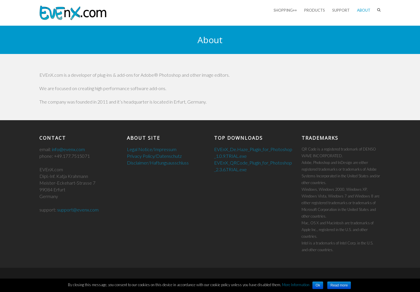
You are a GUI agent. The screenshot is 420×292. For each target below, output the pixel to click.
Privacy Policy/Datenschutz (154, 156)
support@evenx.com (78, 209)
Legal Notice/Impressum (151, 149)
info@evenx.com (68, 149)
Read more (339, 285)
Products (314, 10)
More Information (295, 284)
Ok (318, 285)
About (363, 10)
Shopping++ (285, 10)
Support (341, 10)
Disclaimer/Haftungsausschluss (158, 162)
